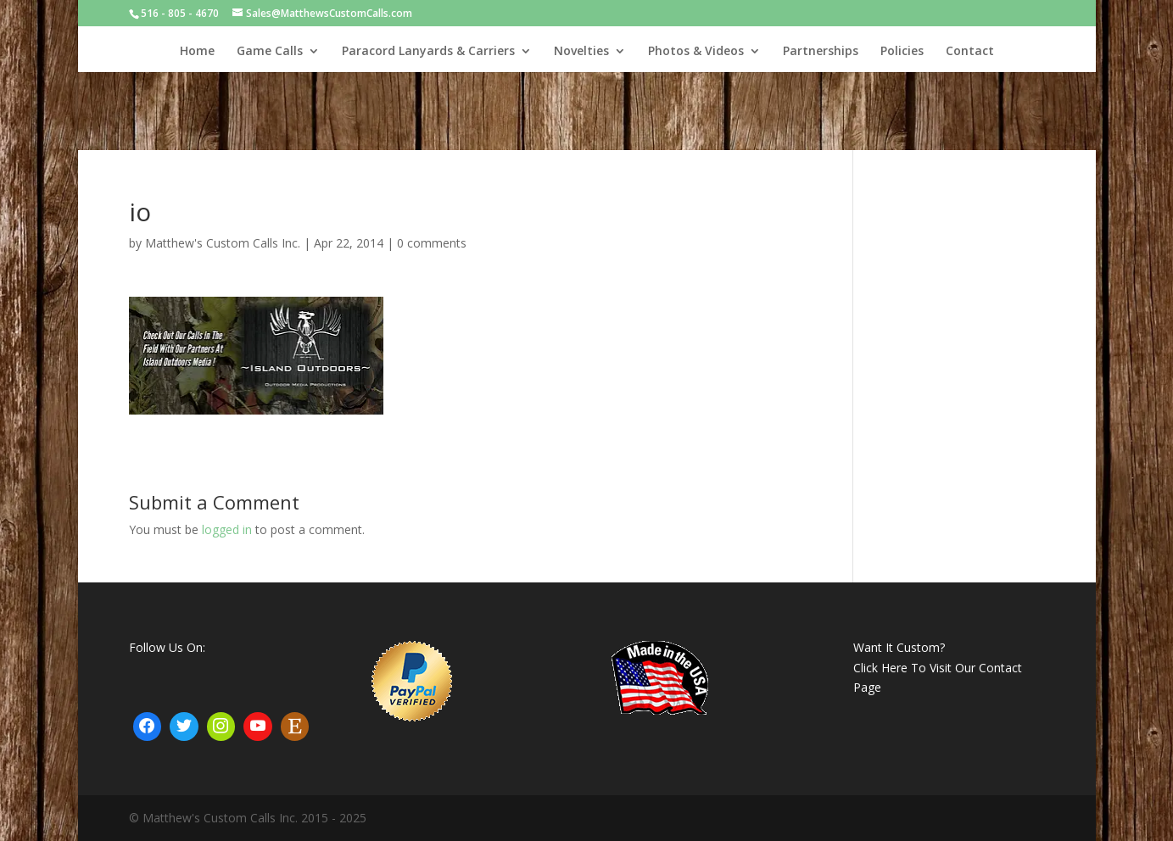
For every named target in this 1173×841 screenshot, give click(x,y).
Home (197, 51)
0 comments (431, 243)
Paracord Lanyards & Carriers (428, 51)
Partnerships (820, 51)
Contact (970, 51)
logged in (227, 529)
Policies (902, 51)
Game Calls (270, 51)
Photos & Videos (696, 51)
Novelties (581, 51)
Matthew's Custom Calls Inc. (222, 243)
